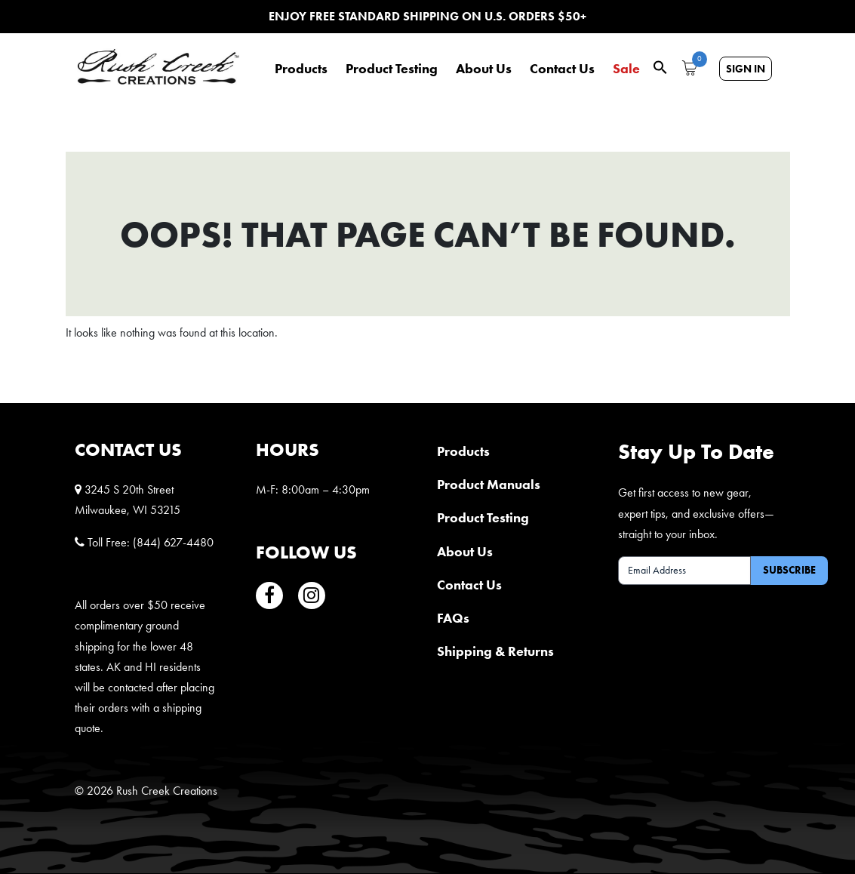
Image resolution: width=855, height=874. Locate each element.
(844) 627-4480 (173, 542)
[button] (660, 66)
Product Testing (392, 68)
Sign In (745, 68)
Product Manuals (488, 484)
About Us (484, 68)
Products (301, 68)
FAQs (453, 617)
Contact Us (562, 68)
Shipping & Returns (495, 651)
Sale (626, 68)
